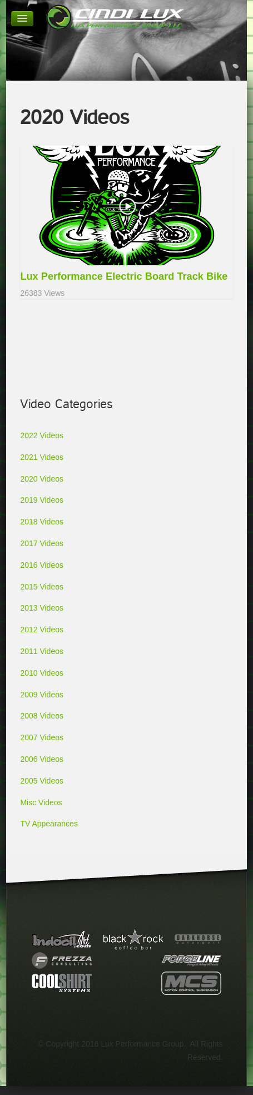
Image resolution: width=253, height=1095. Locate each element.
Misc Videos (41, 802)
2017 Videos (41, 543)
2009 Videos (41, 694)
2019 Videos (41, 500)
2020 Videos (41, 478)
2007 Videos (41, 737)
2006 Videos (41, 759)
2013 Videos (41, 607)
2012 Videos (41, 629)
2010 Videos (41, 672)
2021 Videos (41, 457)
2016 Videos (41, 565)
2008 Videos (41, 715)
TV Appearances (49, 823)
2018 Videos (41, 521)
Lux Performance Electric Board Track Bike (123, 276)
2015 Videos (41, 586)
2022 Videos (41, 435)
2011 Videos (41, 651)
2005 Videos (41, 780)
